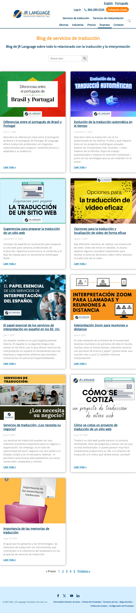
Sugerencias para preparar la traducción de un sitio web (31, 231)
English (108, 3)
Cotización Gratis (117, 9)
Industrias (77, 24)
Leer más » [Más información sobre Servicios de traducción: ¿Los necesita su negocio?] (9, 467)
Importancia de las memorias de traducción (26, 530)
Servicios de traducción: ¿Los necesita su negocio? (32, 427)
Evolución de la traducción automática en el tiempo (103, 124)
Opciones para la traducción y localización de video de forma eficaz (100, 231)
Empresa (105, 24)
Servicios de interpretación (108, 18)
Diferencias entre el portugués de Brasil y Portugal (32, 124)
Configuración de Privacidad (121, 606)
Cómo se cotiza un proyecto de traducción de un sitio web (95, 427)
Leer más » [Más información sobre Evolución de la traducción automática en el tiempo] (80, 167)
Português (121, 3)
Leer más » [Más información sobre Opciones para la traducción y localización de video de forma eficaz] (80, 263)
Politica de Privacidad (91, 602)
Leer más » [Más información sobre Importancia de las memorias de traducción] (9, 559)
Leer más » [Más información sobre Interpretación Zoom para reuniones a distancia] (80, 363)
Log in (77, 9)
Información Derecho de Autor (66, 602)
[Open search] (129, 21)
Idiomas (63, 24)
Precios (91, 24)
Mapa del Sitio (126, 602)
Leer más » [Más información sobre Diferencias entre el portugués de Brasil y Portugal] (9, 167)
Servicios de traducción (76, 18)
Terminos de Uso (110, 602)
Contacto (118, 24)
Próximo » (83, 571)
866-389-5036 (96, 9)
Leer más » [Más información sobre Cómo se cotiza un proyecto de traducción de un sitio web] (80, 467)
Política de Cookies (98, 606)
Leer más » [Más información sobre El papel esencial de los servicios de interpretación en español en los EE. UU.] (9, 363)
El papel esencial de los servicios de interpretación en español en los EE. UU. (31, 327)
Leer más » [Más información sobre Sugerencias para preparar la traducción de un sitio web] (9, 263)
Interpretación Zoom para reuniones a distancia (101, 327)
